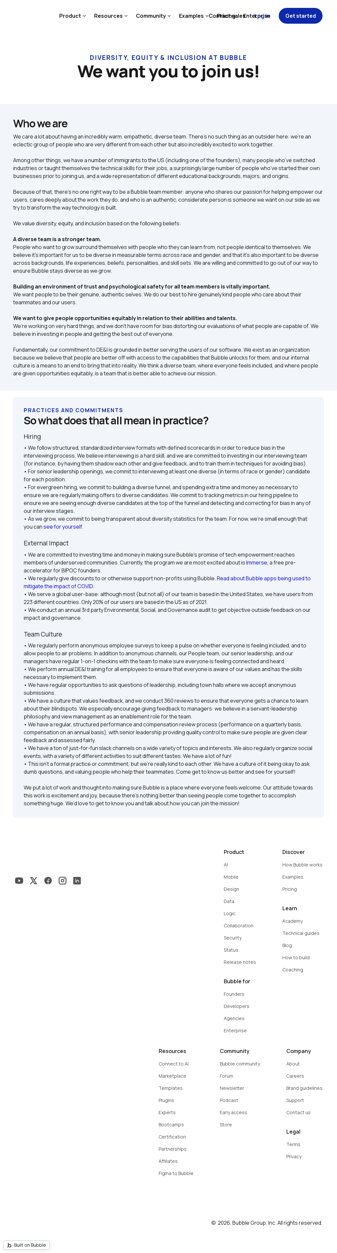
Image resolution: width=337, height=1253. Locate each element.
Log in (262, 15)
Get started (300, 15)
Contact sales (227, 15)
